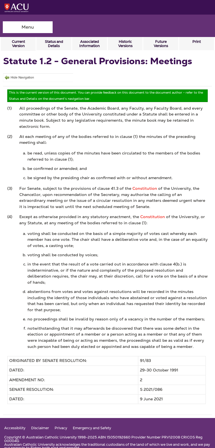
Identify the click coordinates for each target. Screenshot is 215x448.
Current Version (18, 43)
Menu (28, 27)
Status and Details (54, 43)
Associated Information (89, 43)
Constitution (144, 188)
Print (196, 41)
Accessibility (14, 428)
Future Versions (161, 43)
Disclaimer (40, 428)
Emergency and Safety (92, 428)
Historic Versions (125, 43)
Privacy (61, 428)
